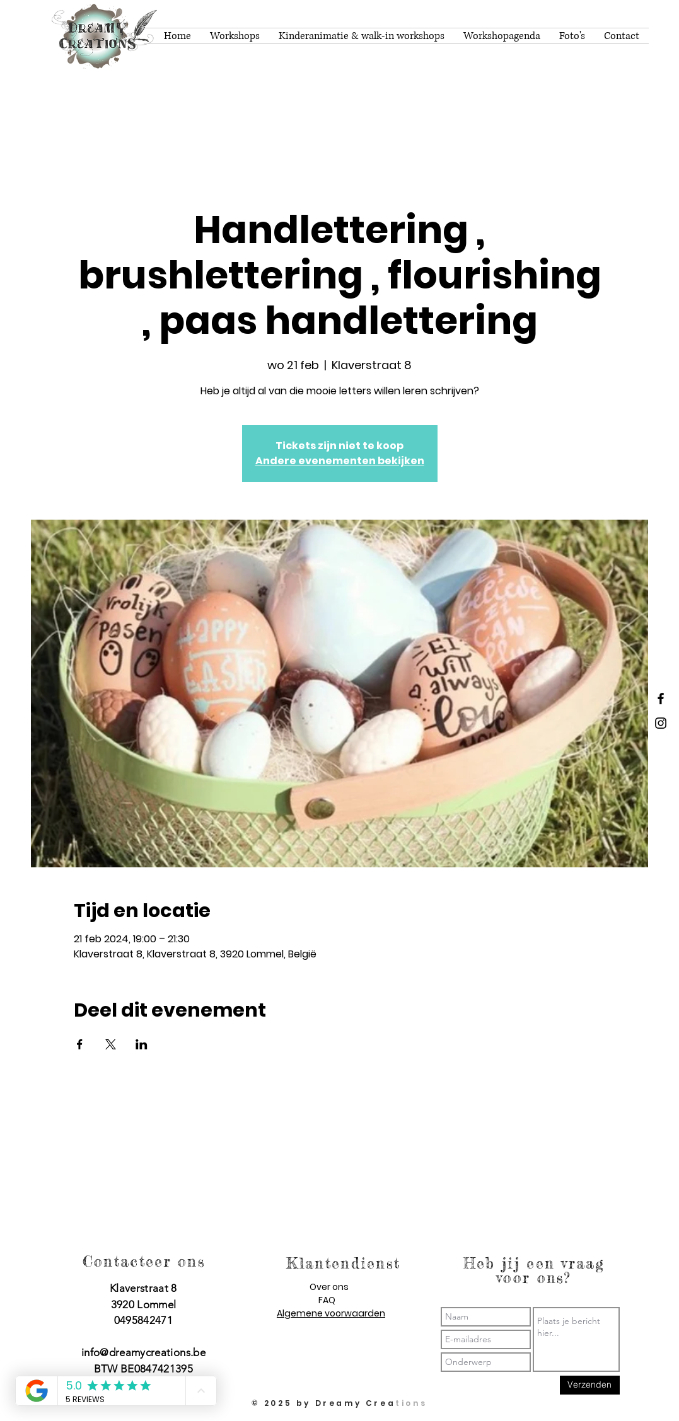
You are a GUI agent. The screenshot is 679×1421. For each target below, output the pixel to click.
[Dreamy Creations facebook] (660, 698)
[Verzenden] (590, 1385)
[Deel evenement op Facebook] (80, 1044)
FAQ (326, 1300)
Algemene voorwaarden (331, 1313)
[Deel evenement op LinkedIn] (142, 1044)
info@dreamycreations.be (143, 1352)
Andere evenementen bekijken (339, 461)
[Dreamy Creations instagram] (660, 723)
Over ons (329, 1287)
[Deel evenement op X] (111, 1044)
